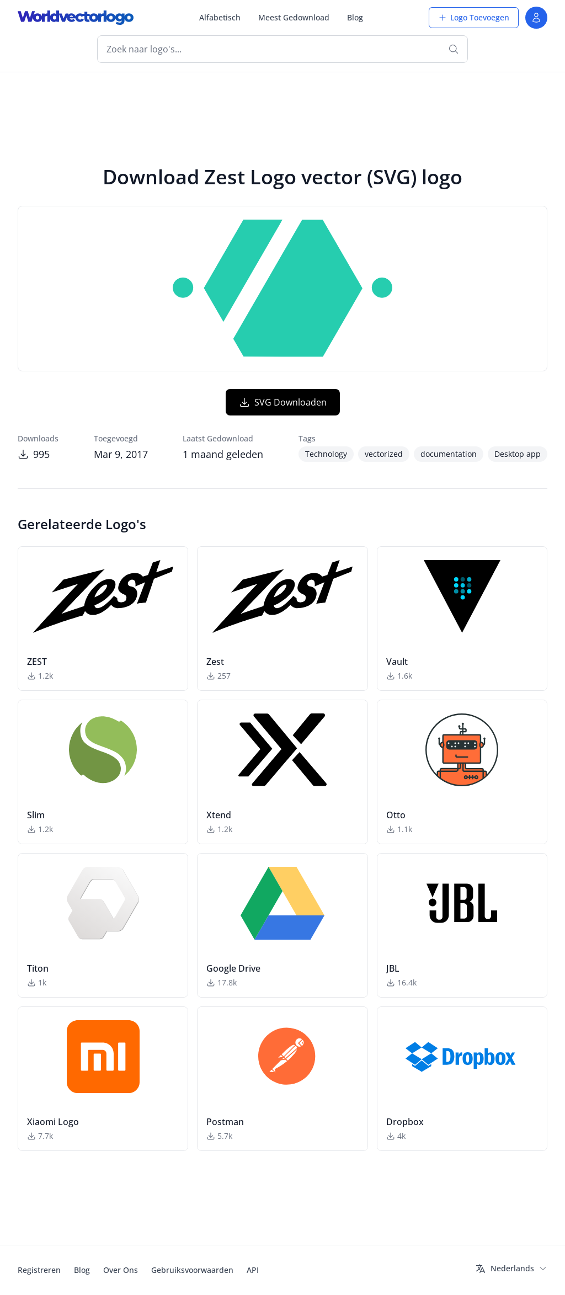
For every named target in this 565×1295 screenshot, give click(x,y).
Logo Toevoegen (473, 17)
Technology (326, 454)
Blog (355, 17)
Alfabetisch (220, 17)
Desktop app (517, 454)
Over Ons (120, 1270)
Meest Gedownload (293, 17)
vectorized (384, 454)
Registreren (39, 1270)
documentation (448, 454)
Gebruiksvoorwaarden (192, 1270)
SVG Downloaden (283, 402)
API (253, 1270)
